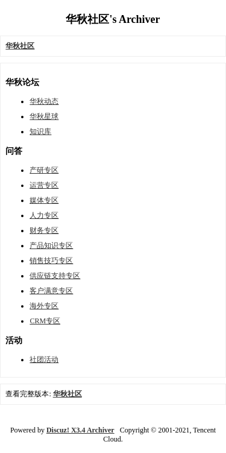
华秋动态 (44, 101)
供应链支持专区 (55, 275)
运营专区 (44, 185)
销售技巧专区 (51, 260)
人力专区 (44, 215)
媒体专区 (44, 200)
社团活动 (44, 359)
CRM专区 (45, 321)
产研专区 (44, 170)
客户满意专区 (51, 291)
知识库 (40, 131)
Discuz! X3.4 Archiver (80, 430)
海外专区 (44, 306)
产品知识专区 (51, 245)
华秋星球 (44, 116)
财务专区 (44, 230)
